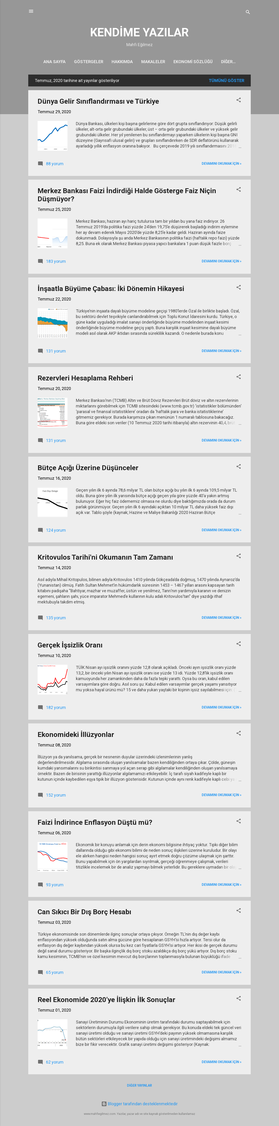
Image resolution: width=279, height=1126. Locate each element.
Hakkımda (117, 61)
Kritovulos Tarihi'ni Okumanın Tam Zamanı (105, 558)
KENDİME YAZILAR (139, 32)
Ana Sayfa (50, 61)
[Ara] (248, 13)
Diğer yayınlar (139, 1086)
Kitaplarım (228, 61)
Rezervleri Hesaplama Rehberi (85, 379)
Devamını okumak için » (221, 164)
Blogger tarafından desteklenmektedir (139, 1103)
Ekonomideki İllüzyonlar (76, 735)
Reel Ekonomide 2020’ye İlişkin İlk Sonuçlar (106, 1000)
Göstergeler (83, 61)
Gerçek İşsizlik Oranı (70, 646)
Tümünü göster (226, 81)
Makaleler (148, 61)
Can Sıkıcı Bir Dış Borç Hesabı (84, 913)
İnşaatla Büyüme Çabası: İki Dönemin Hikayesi (111, 289)
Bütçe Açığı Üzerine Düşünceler (88, 469)
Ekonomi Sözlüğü (188, 61)
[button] (238, 101)
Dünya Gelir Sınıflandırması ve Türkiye (98, 102)
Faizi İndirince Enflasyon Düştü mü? (95, 823)
